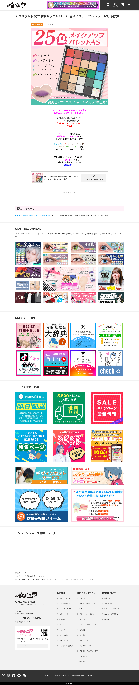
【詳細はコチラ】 (69, 165)
